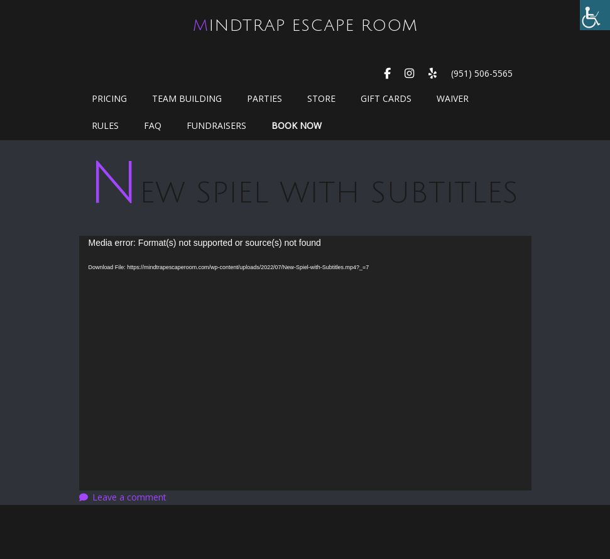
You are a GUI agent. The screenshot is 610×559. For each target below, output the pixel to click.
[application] (305, 363)
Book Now (296, 125)
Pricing (109, 98)
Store (321, 98)
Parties (264, 98)
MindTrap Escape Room (305, 26)
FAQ (152, 125)
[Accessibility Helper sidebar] (595, 15)
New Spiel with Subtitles (303, 193)
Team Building (187, 98)
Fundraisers (216, 125)
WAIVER (453, 98)
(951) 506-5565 (482, 73)
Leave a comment (129, 497)
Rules (105, 125)
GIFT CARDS (386, 98)
